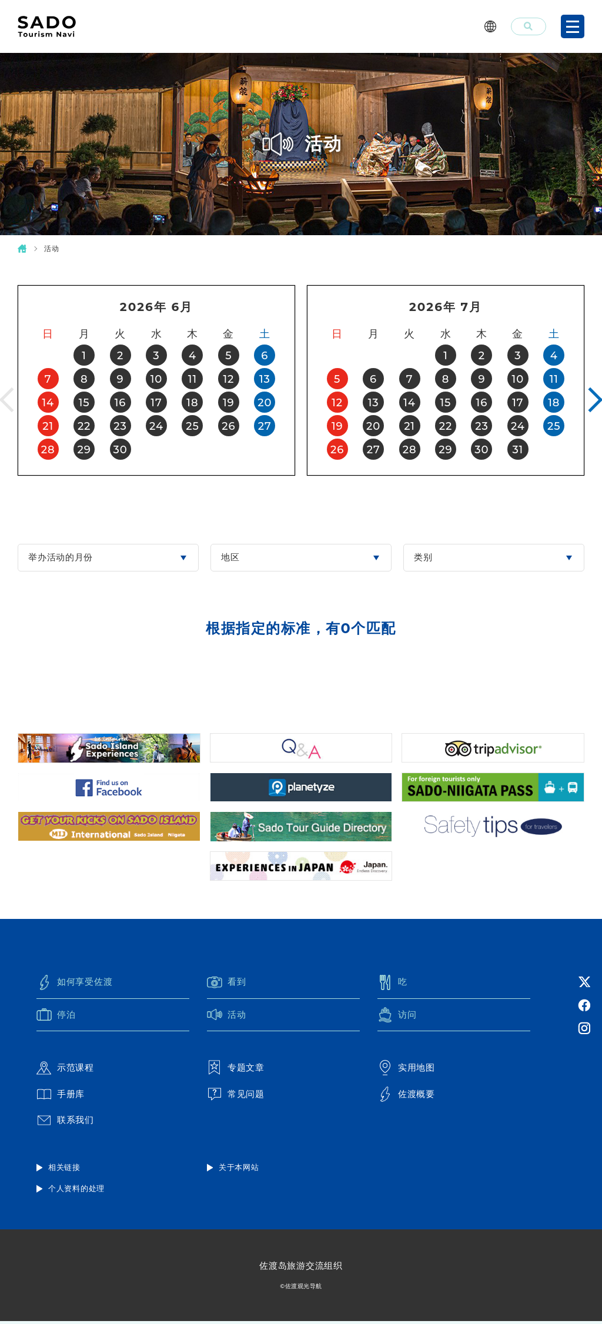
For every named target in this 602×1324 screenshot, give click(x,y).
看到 (226, 984)
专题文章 (236, 1070)
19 (229, 402)
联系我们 (65, 1123)
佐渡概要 (406, 1096)
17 (156, 402)
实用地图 (406, 1070)
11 (192, 379)
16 (120, 402)
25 (192, 426)
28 (48, 449)
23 (119, 426)
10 (156, 379)
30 (120, 449)
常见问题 (236, 1096)
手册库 (60, 1096)
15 (84, 402)
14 (48, 402)
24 (156, 426)
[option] (156, 380)
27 (265, 426)
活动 (226, 1017)
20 (264, 402)
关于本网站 (239, 1170)
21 (47, 426)
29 (84, 449)
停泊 (56, 1017)
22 (84, 426)
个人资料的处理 (76, 1191)
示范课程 (65, 1070)
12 (228, 379)
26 (228, 426)
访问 (397, 1017)
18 (192, 402)
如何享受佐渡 (74, 984)
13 (264, 379)
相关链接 (64, 1170)
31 (517, 449)
